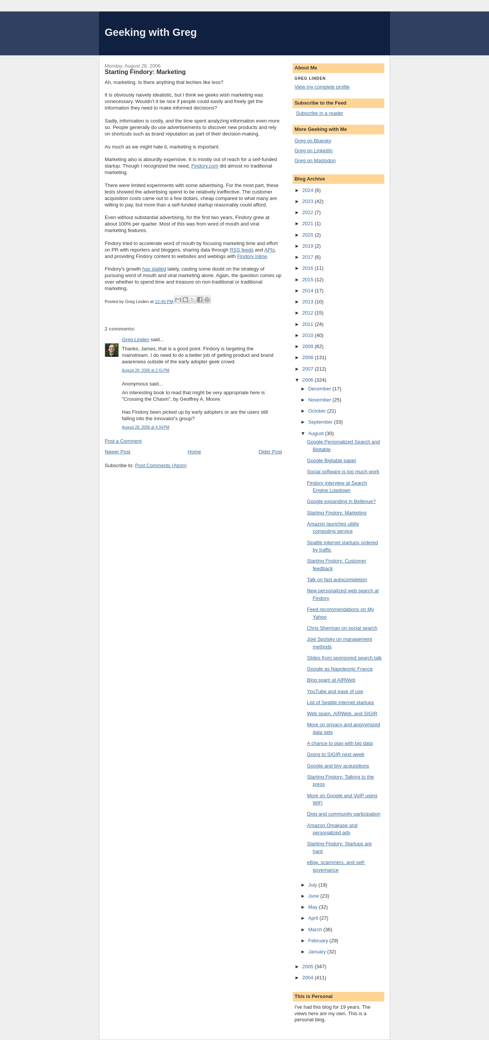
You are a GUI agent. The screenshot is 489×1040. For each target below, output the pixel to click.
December (320, 389)
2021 (308, 223)
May (313, 907)
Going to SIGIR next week (335, 754)
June (314, 896)
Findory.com (205, 166)
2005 (308, 966)
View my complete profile (322, 87)
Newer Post (117, 452)
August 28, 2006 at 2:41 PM (145, 370)
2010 (308, 335)
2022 (308, 212)
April (314, 918)
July (313, 885)
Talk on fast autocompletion (337, 579)
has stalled (154, 269)
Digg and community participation (343, 814)
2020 (308, 235)
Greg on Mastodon (315, 160)
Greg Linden (135, 339)
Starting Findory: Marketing (336, 513)
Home (194, 452)
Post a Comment (123, 441)
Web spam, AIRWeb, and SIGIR (342, 713)
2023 (308, 201)
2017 (308, 257)
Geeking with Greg (151, 32)
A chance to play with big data (339, 743)
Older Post (270, 452)
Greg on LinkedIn (314, 150)
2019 (308, 246)
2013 (308, 302)
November (320, 400)
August (316, 433)
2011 (308, 324)
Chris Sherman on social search (342, 628)
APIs (269, 250)
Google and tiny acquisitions (338, 766)
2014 (308, 290)
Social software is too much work (343, 471)
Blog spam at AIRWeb (331, 680)
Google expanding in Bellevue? (341, 501)
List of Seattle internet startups (340, 702)
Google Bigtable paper (331, 460)
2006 (308, 380)
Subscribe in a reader (319, 113)
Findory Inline (252, 256)
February (319, 940)
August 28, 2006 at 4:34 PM (145, 427)
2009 (308, 346)
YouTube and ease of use (335, 691)
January (317, 952)
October (317, 411)
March (316, 929)
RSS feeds (241, 250)
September (321, 422)
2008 (308, 357)
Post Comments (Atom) (161, 465)
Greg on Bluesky (313, 141)
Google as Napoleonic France (339, 669)
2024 (308, 190)
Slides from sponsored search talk (344, 658)
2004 (308, 977)
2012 (308, 313)
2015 (308, 279)
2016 (308, 268)
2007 (308, 369)
